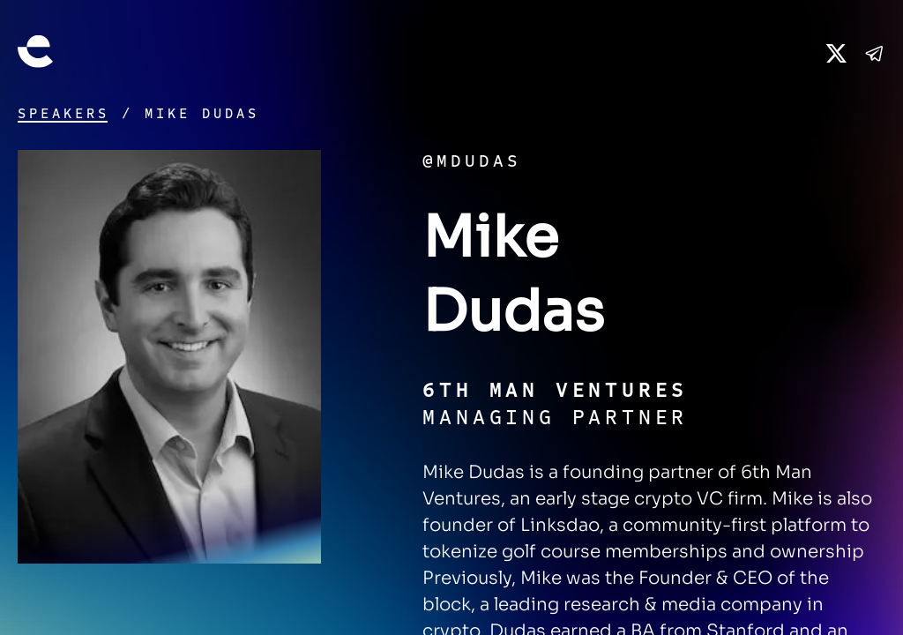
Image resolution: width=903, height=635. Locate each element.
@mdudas (471, 161)
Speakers (63, 114)
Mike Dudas (202, 114)
